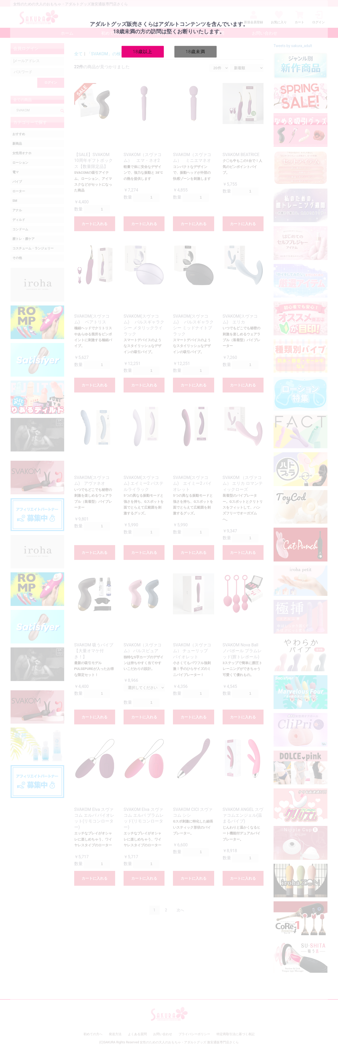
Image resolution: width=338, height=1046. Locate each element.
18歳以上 (143, 51)
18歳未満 (195, 51)
